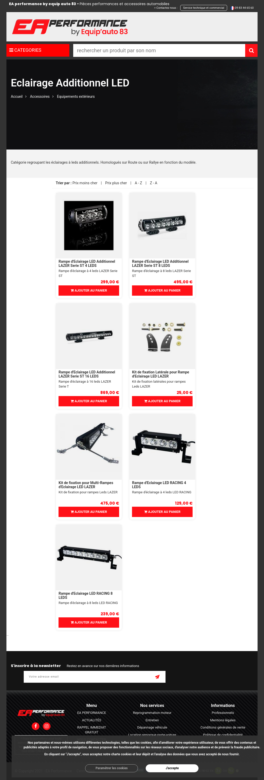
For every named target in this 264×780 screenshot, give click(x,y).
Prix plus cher (116, 183)
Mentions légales (223, 720)
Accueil (17, 96)
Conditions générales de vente (223, 727)
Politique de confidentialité (223, 735)
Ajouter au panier (89, 290)
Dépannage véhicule (152, 727)
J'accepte (172, 768)
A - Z (138, 183)
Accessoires (40, 96)
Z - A (153, 183)
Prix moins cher (84, 183)
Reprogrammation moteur (152, 713)
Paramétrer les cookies (112, 768)
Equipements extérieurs (76, 96)
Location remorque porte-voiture (152, 735)
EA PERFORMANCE (91, 713)
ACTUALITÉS (91, 720)
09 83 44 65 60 (244, 8)
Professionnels (223, 713)
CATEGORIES (25, 50)
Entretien (152, 720)
